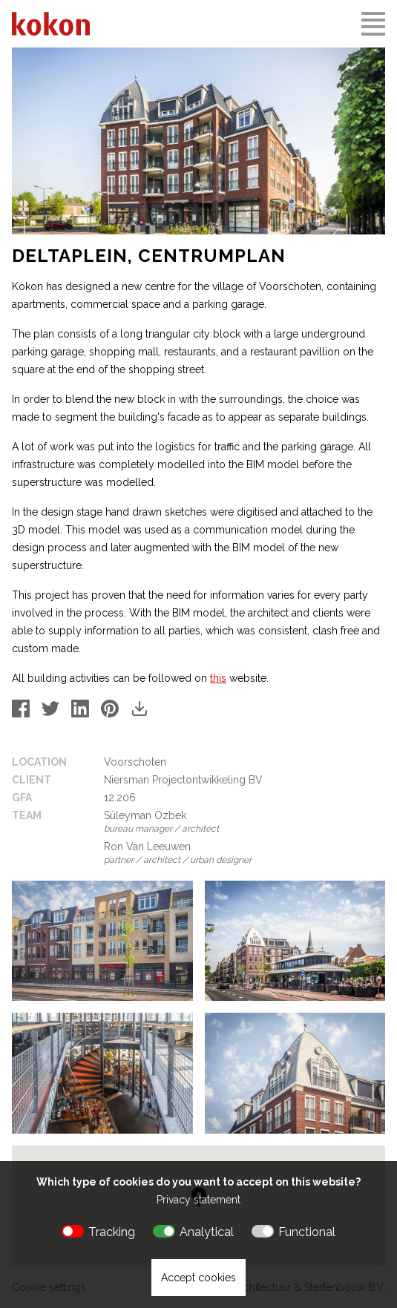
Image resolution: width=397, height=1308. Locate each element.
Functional (306, 1232)
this (218, 678)
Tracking (111, 1232)
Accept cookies (198, 1278)
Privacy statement (198, 1200)
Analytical (207, 1232)
